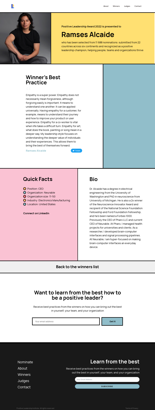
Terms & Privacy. (131, 408)
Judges (127, 6)
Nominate (25, 361)
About (105, 6)
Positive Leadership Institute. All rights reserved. (36, 408)
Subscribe (107, 386)
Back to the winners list (77, 266)
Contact (137, 6)
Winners (116, 6)
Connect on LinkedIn (36, 213)
